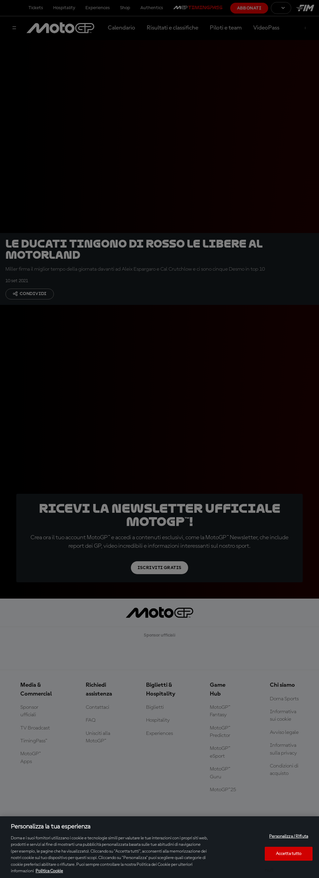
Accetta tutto (289, 853)
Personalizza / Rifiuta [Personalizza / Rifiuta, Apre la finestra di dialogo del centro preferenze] (288, 836)
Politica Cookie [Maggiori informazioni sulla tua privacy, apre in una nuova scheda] (49, 871)
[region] (159, 847)
